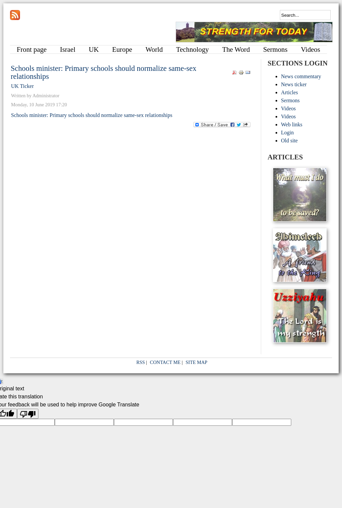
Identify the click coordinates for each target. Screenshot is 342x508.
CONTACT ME (165, 362)
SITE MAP (196, 362)
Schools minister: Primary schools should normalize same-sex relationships (103, 72)
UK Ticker (22, 86)
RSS (140, 362)
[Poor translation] (27, 414)
